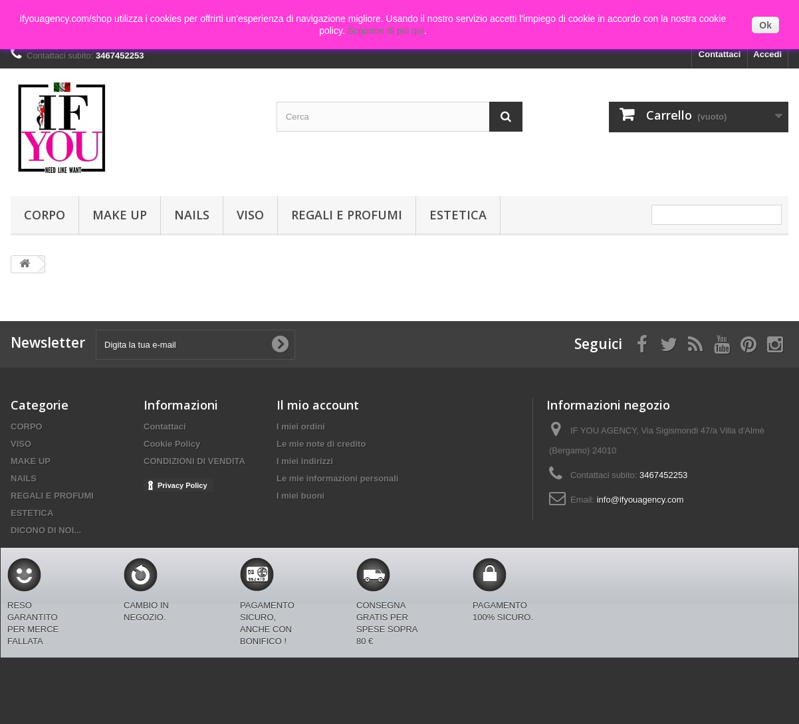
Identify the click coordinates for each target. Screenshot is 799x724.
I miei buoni (300, 496)
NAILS (191, 215)
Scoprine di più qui (386, 30)
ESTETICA (458, 215)
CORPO (44, 215)
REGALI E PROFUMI (346, 215)
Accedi (767, 54)
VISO (250, 215)
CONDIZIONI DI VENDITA (194, 461)
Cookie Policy (172, 444)
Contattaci (720, 54)
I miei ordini (301, 426)
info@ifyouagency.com (640, 500)
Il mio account (318, 405)
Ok (765, 25)
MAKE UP (119, 215)
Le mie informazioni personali (337, 478)
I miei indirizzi (305, 461)
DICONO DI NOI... (46, 530)
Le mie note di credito (321, 444)
